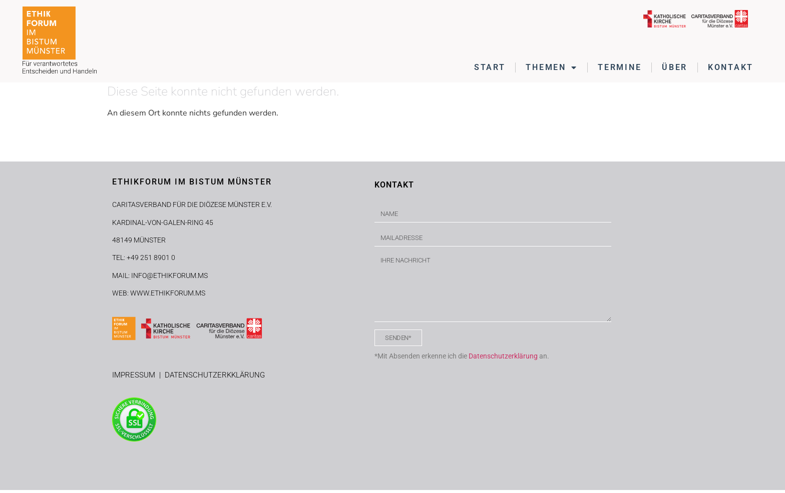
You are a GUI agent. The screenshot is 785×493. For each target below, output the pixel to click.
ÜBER (674, 67)
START (490, 67)
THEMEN (551, 67)
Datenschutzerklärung (503, 358)
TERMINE (619, 67)
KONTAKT (730, 67)
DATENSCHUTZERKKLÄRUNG (215, 377)
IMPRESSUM (135, 377)
